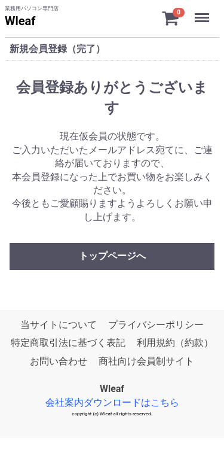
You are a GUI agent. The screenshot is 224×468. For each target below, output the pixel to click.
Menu (203, 12)
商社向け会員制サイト (146, 361)
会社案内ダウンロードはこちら (112, 402)
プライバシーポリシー (156, 324)
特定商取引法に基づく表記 (68, 342)
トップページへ (112, 256)
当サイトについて (58, 324)
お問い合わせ (58, 361)
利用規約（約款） (175, 342)
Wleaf (20, 21)
